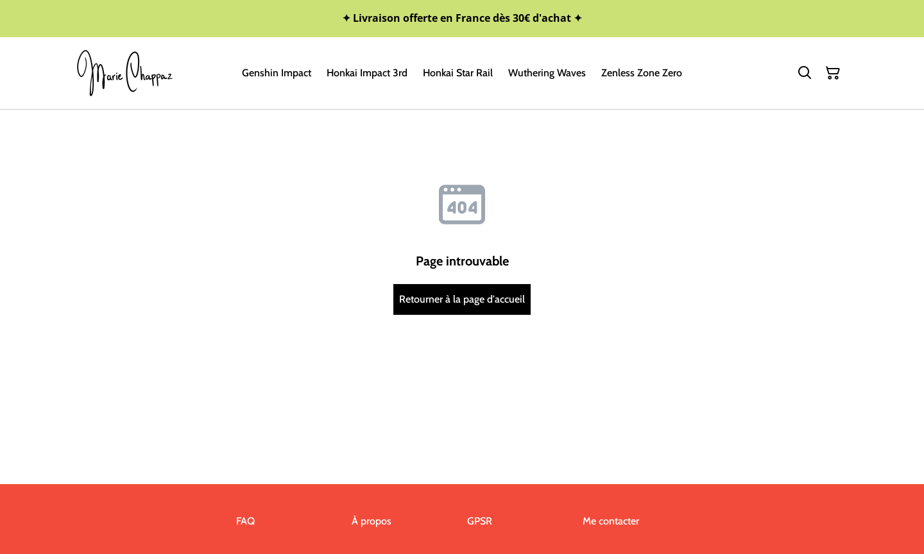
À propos (371, 521)
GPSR (479, 521)
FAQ (245, 521)
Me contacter (611, 521)
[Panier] (833, 73)
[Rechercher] (805, 73)
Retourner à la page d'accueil (462, 299)
